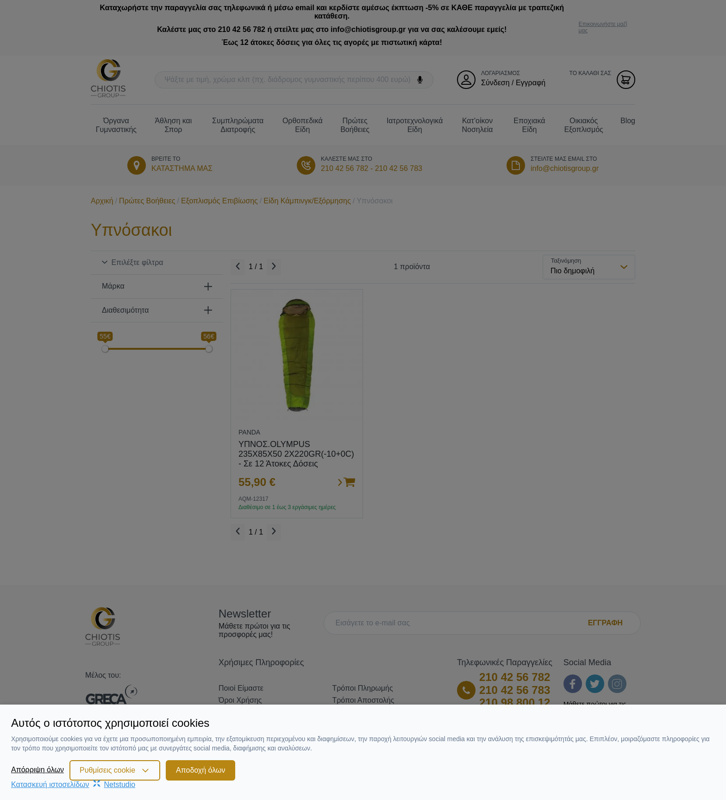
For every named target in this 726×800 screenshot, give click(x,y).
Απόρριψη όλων (37, 770)
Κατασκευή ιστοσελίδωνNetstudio (73, 784)
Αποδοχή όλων (200, 770)
